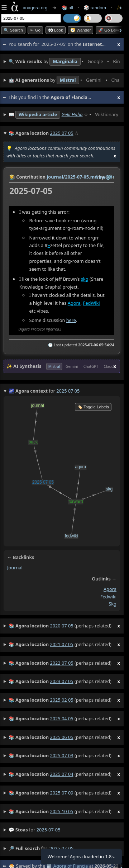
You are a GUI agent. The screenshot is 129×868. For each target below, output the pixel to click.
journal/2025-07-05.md (72, 177)
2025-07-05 (49, 829)
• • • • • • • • (64, 62)
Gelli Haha (72, 114)
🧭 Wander (80, 30)
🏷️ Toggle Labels (93, 407)
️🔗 (109, 177)
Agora (74, 303)
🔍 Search (13, 30)
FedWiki (91, 303)
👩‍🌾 (12, 177)
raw (101, 177)
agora (110, 589)
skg (85, 279)
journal (15, 567)
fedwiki (108, 596)
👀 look (55, 30)
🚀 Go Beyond (111, 30)
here (71, 320)
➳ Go (35, 30)
